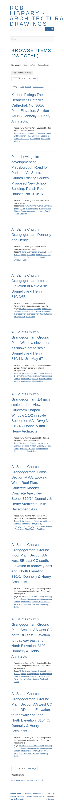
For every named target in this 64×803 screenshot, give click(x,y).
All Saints (23, 252)
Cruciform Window (29, 446)
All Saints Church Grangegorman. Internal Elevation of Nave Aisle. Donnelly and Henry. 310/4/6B (30, 286)
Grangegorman (32, 209)
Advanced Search (47, 29)
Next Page (32, 79)
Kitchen (23, 136)
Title (22, 87)
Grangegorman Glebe (29, 211)
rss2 (41, 780)
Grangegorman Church (36, 257)
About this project (34, 796)
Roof (35, 451)
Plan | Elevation (45, 379)
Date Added (37, 87)
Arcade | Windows (34, 521)
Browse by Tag (29, 65)
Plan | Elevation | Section (37, 136)
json (27, 780)
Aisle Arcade (24, 443)
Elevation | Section (27, 449)
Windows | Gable (21, 260)
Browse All (16, 65)
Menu (13, 39)
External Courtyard (43, 255)
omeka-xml (34, 780)
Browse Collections (33, 794)
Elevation (31, 255)
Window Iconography (22, 381)
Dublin (16, 136)
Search (52, 29)
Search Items (43, 65)
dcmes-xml (20, 780)
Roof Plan (41, 529)
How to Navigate (17, 799)
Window (17, 141)
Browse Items (15, 794)
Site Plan (23, 214)
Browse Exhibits (17, 796)
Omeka (51, 799)
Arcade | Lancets (34, 309)
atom (13, 780)
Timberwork (45, 139)
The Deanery (35, 139)
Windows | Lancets (39, 381)
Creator (28, 87)
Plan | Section (30, 529)
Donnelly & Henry (44, 133)
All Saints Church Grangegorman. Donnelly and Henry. (31, 234)
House (41, 211)
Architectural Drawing (27, 133)
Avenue (40, 206)
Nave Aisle (30, 317)
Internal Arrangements (29, 379)
